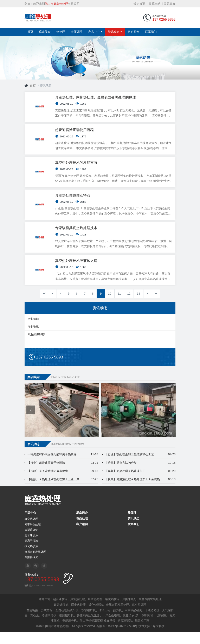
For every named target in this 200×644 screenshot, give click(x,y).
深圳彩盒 (148, 627)
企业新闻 (33, 331)
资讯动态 (114, 32)
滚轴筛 (161, 627)
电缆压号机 (69, 632)
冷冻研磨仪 (49, 627)
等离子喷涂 (31, 552)
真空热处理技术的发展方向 (77, 168)
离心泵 (34, 627)
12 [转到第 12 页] (128, 305)
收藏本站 (154, 3)
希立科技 (158, 638)
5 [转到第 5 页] (69, 305)
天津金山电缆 (111, 627)
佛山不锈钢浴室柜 (91, 632)
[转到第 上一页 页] (53, 305)
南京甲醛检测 (133, 622)
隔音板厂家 (142, 632)
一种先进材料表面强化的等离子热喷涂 (62, 467)
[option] (62, 422)
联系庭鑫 (169, 3)
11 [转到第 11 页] (119, 305)
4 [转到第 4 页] (61, 305)
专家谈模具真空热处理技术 (77, 237)
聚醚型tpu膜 (130, 627)
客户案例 (133, 32)
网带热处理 (95, 611)
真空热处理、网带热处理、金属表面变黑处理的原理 (96, 99)
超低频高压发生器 (88, 627)
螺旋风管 (109, 632)
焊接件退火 (31, 569)
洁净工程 (104, 622)
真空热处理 (31, 531)
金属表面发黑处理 (35, 563)
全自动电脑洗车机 (66, 622)
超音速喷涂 (31, 547)
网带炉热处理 (33, 536)
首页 (30, 32)
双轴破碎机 (88, 622)
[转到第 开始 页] (44, 305)
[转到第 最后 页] (155, 305)
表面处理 (76, 32)
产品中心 (94, 32)
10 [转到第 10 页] (109, 305)
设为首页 (139, 3)
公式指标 (46, 622)
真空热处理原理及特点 (73, 203)
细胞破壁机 (66, 627)
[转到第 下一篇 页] (147, 305)
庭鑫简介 (45, 32)
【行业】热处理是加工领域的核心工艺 (140, 467)
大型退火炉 (31, 542)
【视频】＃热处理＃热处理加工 (140, 483)
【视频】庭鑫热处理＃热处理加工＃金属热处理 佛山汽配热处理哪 (140, 491)
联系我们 (151, 32)
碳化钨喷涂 (31, 558)
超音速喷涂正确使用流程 (75, 134)
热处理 (60, 32)
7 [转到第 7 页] (85, 305)
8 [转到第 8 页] (93, 305)
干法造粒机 (152, 622)
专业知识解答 (36, 346)
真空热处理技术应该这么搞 (77, 272)
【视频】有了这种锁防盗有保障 (62, 483)
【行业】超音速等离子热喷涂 (62, 475)
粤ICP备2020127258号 (122, 638)
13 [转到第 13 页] (138, 305)
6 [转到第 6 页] (77, 305)
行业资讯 (33, 339)
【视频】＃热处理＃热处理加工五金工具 (62, 491)
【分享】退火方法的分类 (140, 475)
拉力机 (117, 622)
